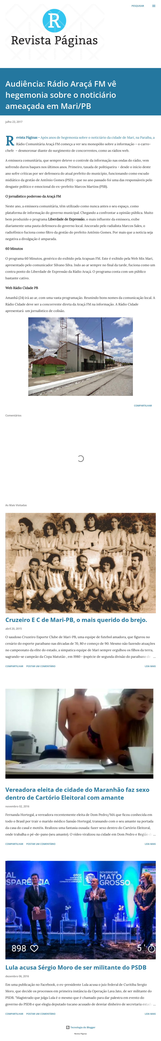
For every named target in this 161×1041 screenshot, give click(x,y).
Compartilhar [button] (143, 405)
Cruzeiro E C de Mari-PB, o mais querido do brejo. (76, 620)
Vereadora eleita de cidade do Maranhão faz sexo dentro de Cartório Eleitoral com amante (77, 793)
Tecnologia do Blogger (80, 1027)
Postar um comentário (40, 666)
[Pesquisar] (138, 6)
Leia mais (150, 666)
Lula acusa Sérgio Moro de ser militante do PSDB (75, 967)
